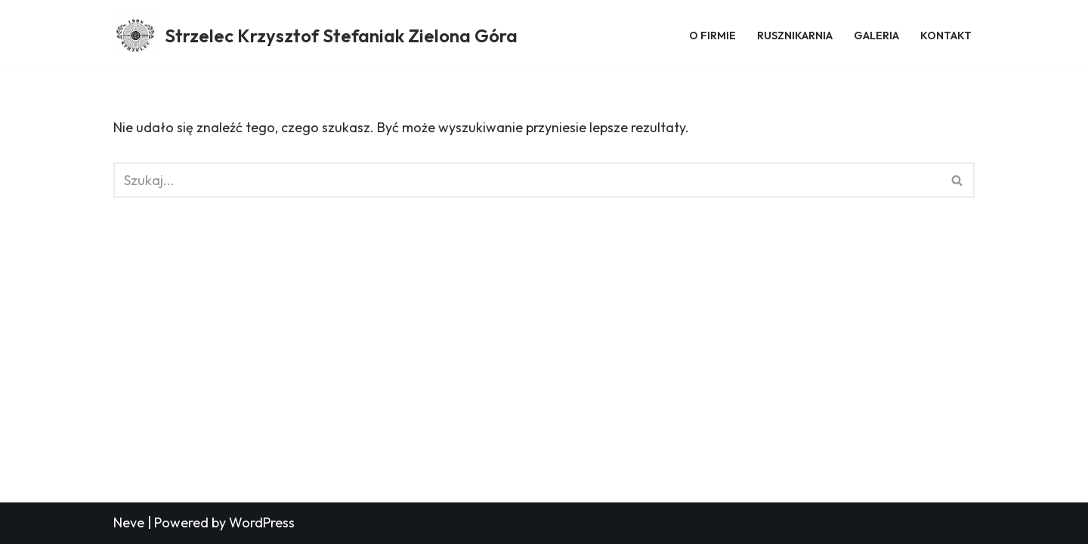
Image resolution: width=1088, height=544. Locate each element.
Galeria (876, 35)
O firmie (712, 35)
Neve (128, 522)
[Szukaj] (527, 180)
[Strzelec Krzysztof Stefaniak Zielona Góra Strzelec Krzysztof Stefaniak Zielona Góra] (315, 35)
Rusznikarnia (795, 35)
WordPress (262, 522)
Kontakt (946, 35)
